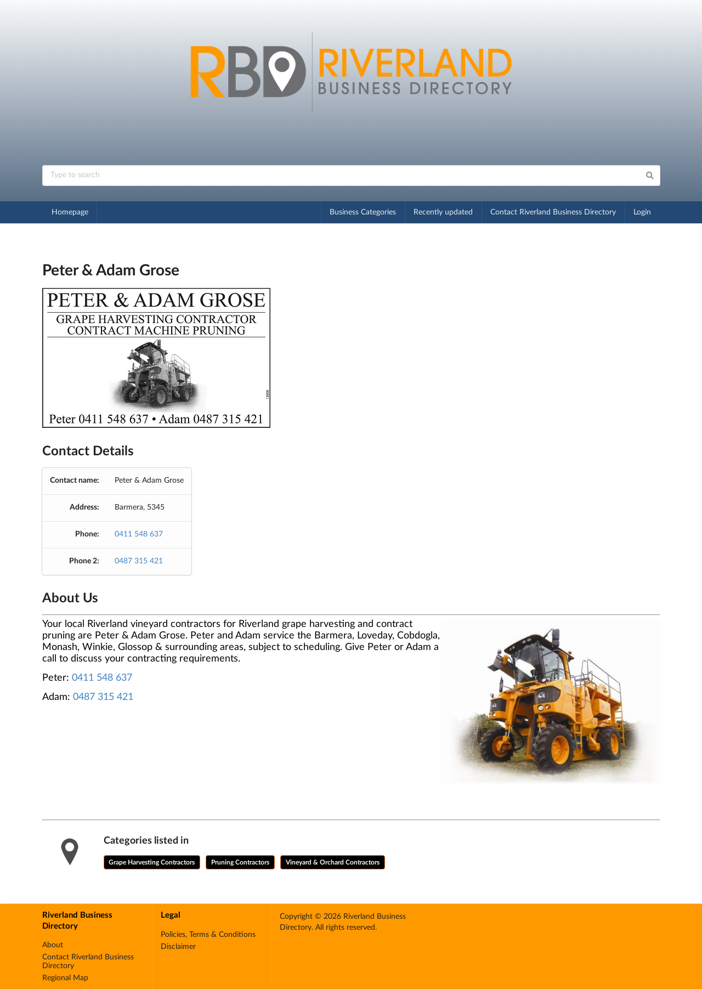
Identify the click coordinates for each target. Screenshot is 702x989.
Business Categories (363, 212)
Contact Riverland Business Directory (553, 212)
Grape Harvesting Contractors (152, 862)
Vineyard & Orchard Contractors (333, 862)
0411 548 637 (139, 534)
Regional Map (65, 978)
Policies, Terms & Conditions (208, 935)
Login (642, 212)
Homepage (70, 212)
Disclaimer (178, 947)
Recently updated (443, 212)
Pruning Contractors (240, 862)
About (52, 945)
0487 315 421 (139, 561)
